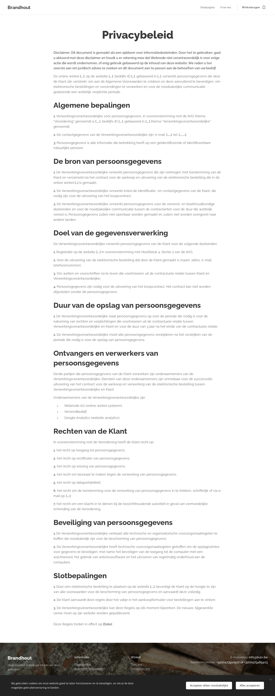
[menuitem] (207, 7)
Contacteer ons (140, 668)
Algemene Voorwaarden (89, 668)
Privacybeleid (82, 664)
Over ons (136, 664)
